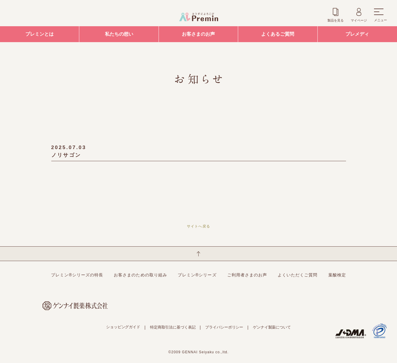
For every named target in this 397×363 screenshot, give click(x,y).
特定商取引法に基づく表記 (172, 327)
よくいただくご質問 (297, 275)
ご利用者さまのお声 (247, 275)
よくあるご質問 (277, 34)
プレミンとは (39, 34)
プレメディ (357, 34)
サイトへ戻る (198, 226)
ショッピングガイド (123, 327)
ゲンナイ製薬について (272, 327)
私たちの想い (119, 34)
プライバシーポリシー (224, 327)
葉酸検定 (337, 275)
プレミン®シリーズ (197, 275)
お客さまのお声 (198, 34)
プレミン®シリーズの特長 (77, 275)
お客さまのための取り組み (140, 275)
